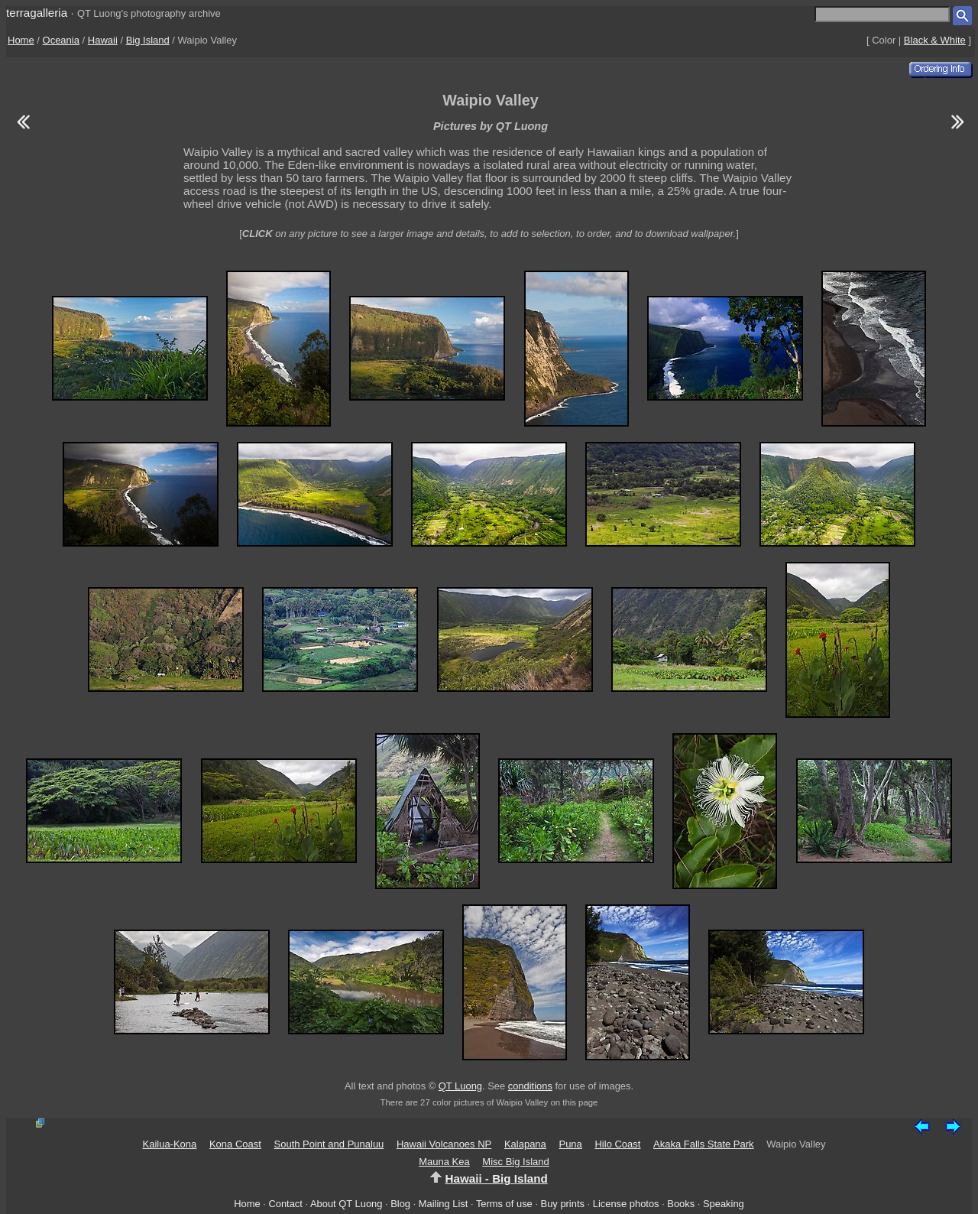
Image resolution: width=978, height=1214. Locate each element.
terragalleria (36, 12)
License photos (626, 1203)
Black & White (935, 40)
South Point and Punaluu (329, 1144)
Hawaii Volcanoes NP (444, 1144)
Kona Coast (235, 1144)
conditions (530, 1086)
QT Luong (460, 1086)
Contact (285, 1203)
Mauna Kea (444, 1161)
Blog (400, 1203)
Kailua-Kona (169, 1144)
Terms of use (504, 1203)
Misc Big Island (515, 1161)
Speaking (723, 1203)
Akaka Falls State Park (703, 1144)
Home (21, 40)
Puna (570, 1144)
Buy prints (563, 1203)
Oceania (61, 40)
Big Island (148, 40)
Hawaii (103, 40)
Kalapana (525, 1144)
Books (681, 1203)
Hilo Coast (617, 1144)
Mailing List (443, 1203)
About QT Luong (346, 1203)
